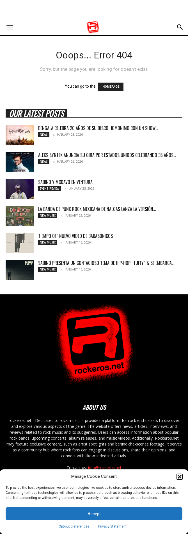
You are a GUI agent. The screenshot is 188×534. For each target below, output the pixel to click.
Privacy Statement (112, 526)
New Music (48, 215)
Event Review (49, 188)
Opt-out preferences (74, 526)
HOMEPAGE (110, 86)
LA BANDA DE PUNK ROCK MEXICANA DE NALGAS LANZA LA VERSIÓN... (97, 209)
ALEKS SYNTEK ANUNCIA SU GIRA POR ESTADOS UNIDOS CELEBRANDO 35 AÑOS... (107, 155)
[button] (179, 477)
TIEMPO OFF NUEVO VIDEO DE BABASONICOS (75, 236)
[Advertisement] (94, 10)
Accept (94, 513)
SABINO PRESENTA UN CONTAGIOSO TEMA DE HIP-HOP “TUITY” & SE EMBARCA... (106, 263)
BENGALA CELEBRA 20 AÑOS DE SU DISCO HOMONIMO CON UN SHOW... (98, 128)
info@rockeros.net (104, 467)
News (44, 135)
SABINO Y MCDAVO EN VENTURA (65, 182)
